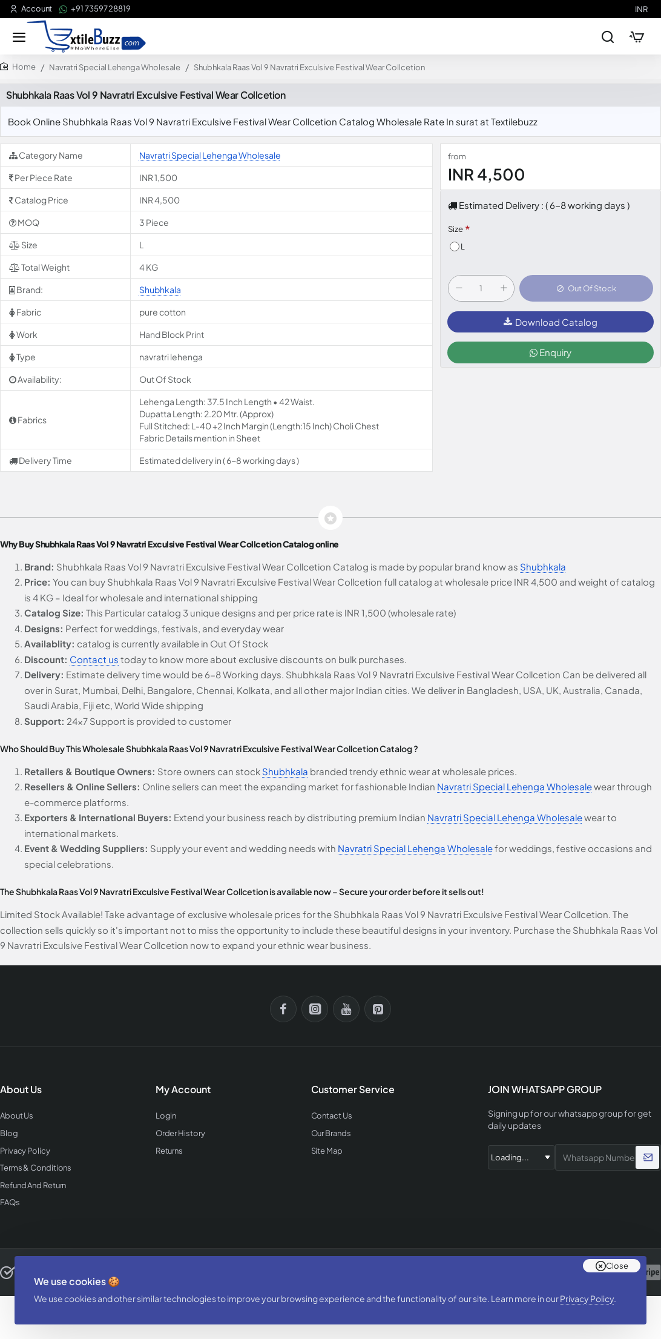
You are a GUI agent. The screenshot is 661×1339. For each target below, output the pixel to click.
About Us (16, 1115)
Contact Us (331, 1115)
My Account (183, 1089)
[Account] (31, 9)
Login (166, 1115)
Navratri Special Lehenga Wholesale (114, 67)
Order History (180, 1133)
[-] (459, 288)
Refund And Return (33, 1185)
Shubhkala (160, 289)
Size (455, 229)
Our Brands (331, 1133)
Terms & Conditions (35, 1167)
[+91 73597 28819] (95, 9)
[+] (503, 288)
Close (617, 1266)
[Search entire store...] (607, 36)
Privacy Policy (587, 1298)
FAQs (10, 1202)
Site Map (327, 1151)
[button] (586, 288)
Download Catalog (550, 322)
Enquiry (550, 352)
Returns (169, 1151)
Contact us (94, 659)
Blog (9, 1133)
